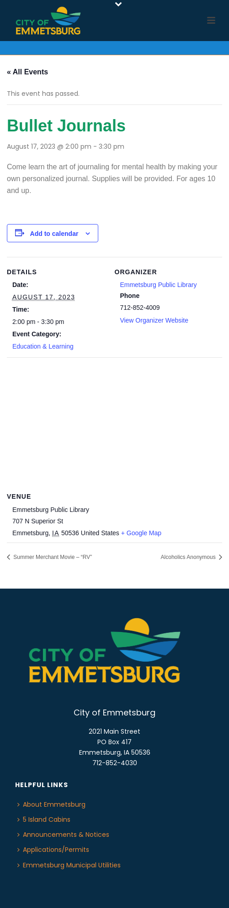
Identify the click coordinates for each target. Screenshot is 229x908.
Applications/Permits (53, 849)
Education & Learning (43, 346)
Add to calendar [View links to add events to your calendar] (54, 233)
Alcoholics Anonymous (189, 557)
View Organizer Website (154, 320)
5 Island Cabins (43, 819)
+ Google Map (141, 533)
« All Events (27, 72)
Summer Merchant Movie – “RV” (52, 557)
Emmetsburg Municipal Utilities (69, 865)
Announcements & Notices (63, 834)
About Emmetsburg (51, 804)
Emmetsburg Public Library (158, 284)
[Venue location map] (114, 423)
